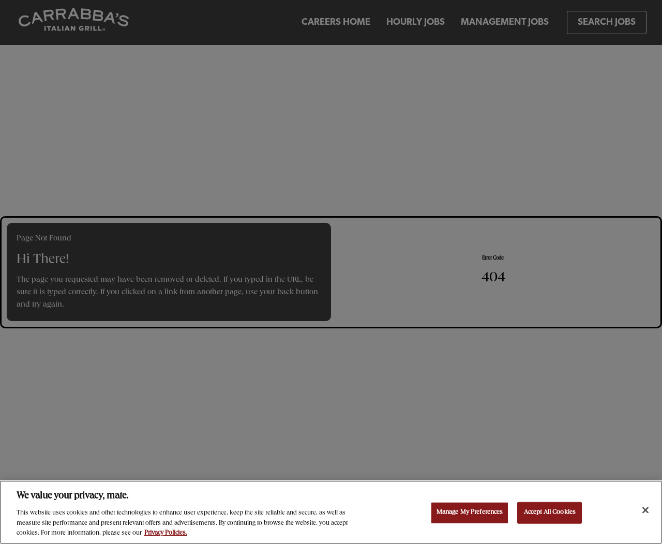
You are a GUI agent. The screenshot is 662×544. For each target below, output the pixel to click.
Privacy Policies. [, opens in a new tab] (165, 533)
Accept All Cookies (550, 512)
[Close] (645, 510)
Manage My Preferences (470, 512)
